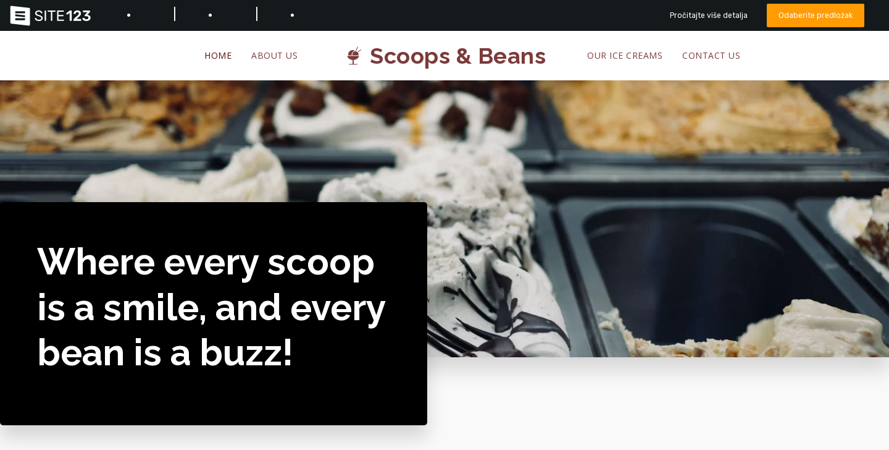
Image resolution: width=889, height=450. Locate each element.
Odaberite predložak (815, 15)
